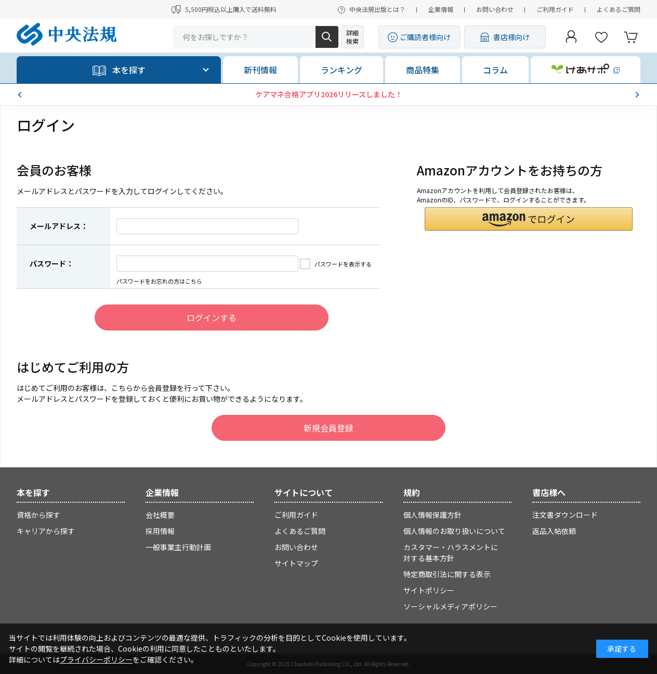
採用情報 (160, 531)
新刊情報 (260, 69)
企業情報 (440, 9)
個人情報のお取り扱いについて (454, 531)
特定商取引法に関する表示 (447, 574)
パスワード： (51, 263)
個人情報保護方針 (432, 515)
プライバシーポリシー (96, 659)
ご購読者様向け (425, 37)
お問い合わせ (495, 9)
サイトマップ (296, 563)
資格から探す (38, 515)
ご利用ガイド (555, 9)
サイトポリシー (428, 590)
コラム (495, 69)
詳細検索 (352, 36)
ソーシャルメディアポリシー (450, 606)
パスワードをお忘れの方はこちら (159, 281)
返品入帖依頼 (554, 531)
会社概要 (160, 515)
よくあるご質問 (618, 9)
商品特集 (422, 69)
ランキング (341, 69)
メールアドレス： (59, 226)
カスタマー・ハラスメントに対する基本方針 (450, 552)
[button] (21, 95)
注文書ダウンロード (565, 515)
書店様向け (511, 37)
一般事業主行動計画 (178, 547)
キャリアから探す (46, 531)
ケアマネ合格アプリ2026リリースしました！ (328, 94)
